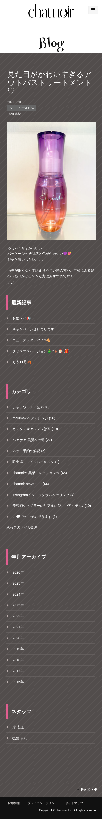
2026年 (18, 572)
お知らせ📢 (21, 318)
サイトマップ (74, 803)
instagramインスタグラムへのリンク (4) (43, 495)
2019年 (18, 649)
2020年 (18, 638)
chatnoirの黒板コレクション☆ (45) (39, 473)
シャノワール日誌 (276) (30, 407)
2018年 (18, 660)
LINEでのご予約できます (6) (34, 517)
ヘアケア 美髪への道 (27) (32, 440)
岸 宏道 (18, 727)
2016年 (18, 682)
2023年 (18, 605)
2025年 (18, 583)
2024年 (18, 594)
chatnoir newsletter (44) (30, 484)
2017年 (18, 671)
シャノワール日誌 (22, 108)
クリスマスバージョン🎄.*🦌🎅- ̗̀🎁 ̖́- (41, 351)
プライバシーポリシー (42, 803)
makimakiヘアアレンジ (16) (33, 418)
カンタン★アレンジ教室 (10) (35, 429)
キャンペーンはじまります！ (35, 329)
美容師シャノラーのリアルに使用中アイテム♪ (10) (51, 506)
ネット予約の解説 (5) (28, 451)
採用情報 (14, 803)
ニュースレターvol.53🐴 (31, 340)
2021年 (18, 627)
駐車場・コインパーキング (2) (35, 462)
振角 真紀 (14, 114)
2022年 (18, 616)
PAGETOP (89, 789)
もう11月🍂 (21, 362)
